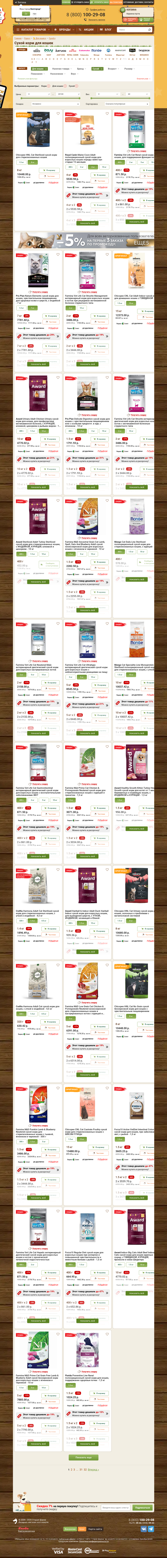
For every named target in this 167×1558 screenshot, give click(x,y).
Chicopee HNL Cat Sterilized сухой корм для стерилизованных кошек (36, 156)
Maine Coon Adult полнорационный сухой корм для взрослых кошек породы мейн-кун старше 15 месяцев (83, 158)
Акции (89, 29)
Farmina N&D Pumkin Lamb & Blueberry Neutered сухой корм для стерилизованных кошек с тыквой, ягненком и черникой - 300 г (35, 1133)
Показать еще (84, 1457)
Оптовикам (128, 2)
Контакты (148, 2)
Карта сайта (95, 1529)
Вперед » (93, 1469)
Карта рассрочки (26, 1531)
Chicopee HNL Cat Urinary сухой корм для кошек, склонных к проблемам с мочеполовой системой (135, 913)
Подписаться (142, 1507)
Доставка (139, 2)
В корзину (51, 170)
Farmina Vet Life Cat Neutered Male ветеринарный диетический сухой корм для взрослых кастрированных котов (37, 667)
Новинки (66, 2)
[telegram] (150, 1529)
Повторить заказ (132, 19)
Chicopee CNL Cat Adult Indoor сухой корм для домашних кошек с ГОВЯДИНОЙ (136, 297)
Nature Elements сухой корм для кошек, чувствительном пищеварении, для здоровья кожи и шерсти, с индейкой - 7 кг (38, 299)
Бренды (64, 29)
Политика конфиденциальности (94, 1541)
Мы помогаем (116, 2)
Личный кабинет (147, 19)
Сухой (72, 86)
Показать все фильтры (27, 79)
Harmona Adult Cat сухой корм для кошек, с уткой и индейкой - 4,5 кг (37, 1007)
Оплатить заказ (101, 2)
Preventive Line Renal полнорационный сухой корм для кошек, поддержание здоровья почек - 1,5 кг (87, 1377)
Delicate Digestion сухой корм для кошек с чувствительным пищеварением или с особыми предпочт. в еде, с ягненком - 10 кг (87, 422)
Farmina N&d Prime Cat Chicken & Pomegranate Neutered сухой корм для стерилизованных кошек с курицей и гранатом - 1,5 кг (85, 791)
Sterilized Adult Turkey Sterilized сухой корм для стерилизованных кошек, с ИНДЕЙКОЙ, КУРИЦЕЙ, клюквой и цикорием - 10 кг (38, 545)
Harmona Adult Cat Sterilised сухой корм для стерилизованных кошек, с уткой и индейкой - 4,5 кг (37, 913)
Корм (44, 86)
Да (26, 13)
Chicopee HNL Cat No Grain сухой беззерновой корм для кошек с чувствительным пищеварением (131, 1008)
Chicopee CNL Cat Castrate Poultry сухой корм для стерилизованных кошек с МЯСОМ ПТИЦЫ (86, 1131)
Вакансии (70, 1529)
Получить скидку (138, 151)
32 (85, 1469)
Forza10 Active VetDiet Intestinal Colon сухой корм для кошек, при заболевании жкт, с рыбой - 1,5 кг (136, 1131)
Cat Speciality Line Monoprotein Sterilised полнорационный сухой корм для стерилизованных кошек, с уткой (135, 667)
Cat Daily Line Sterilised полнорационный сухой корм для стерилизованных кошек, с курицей (133, 544)
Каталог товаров (33, 29)
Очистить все (142, 79)
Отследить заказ (81, 2)
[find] (149, 29)
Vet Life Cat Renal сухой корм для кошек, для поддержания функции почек (136, 156)
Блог (108, 29)
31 (81, 1469)
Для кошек (57, 86)
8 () (85, 14)
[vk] (143, 1529)
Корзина (131, 9)
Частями (51, 176)
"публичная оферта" (67, 1539)
